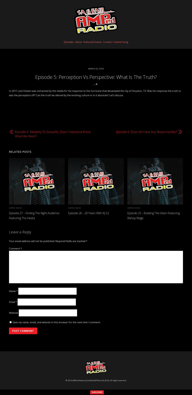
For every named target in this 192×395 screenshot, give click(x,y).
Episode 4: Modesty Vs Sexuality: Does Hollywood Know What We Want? (48, 133)
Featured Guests (93, 47)
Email (13, 301)
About (77, 47)
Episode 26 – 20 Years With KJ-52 (88, 213)
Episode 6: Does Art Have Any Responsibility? (146, 131)
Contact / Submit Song (119, 47)
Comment (15, 248)
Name (13, 291)
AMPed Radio (15, 208)
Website (13, 312)
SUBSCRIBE (97, 392)
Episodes (65, 47)
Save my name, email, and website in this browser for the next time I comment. (56, 322)
